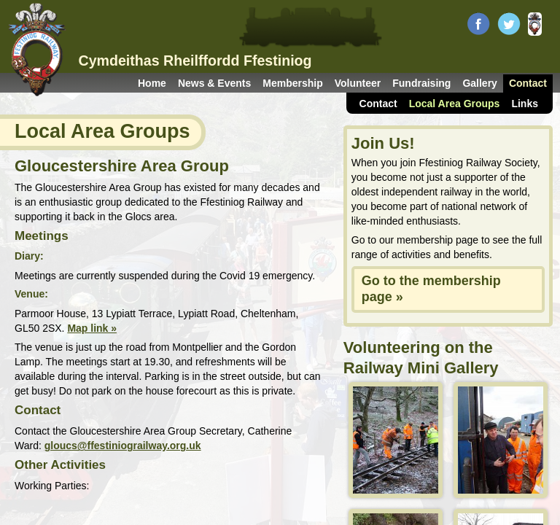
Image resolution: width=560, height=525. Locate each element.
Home (152, 83)
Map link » (92, 328)
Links (524, 103)
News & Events (214, 83)
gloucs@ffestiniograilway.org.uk (122, 445)
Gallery (479, 83)
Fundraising (421, 83)
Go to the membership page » (431, 288)
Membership (292, 83)
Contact (528, 83)
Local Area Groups (454, 103)
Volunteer (358, 83)
